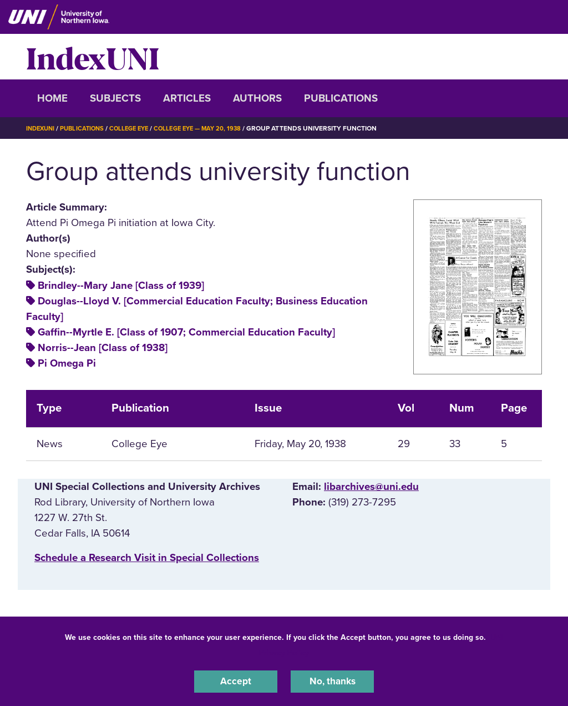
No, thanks (332, 680)
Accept (236, 680)
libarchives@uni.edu (371, 486)
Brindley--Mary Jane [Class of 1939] (121, 285)
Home (52, 98)
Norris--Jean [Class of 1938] (103, 348)
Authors (257, 98)
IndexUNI (92, 56)
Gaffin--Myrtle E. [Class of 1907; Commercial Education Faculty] (186, 332)
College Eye (136, 128)
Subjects (115, 98)
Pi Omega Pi (67, 363)
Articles (187, 98)
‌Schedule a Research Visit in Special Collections (146, 558)
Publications (341, 98)
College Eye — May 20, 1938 (210, 128)
